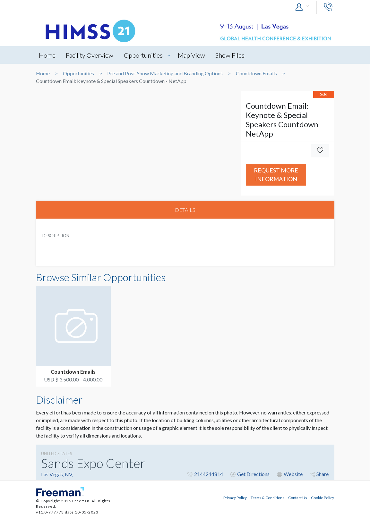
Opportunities (144, 55)
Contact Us (297, 497)
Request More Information (276, 174)
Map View (192, 55)
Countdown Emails (256, 73)
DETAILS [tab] (185, 210)
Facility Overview (90, 55)
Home (47, 55)
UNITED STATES (56, 453)
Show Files (231, 55)
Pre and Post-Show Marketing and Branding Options (165, 73)
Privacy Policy (235, 497)
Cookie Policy (322, 497)
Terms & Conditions (267, 497)
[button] (303, 7)
